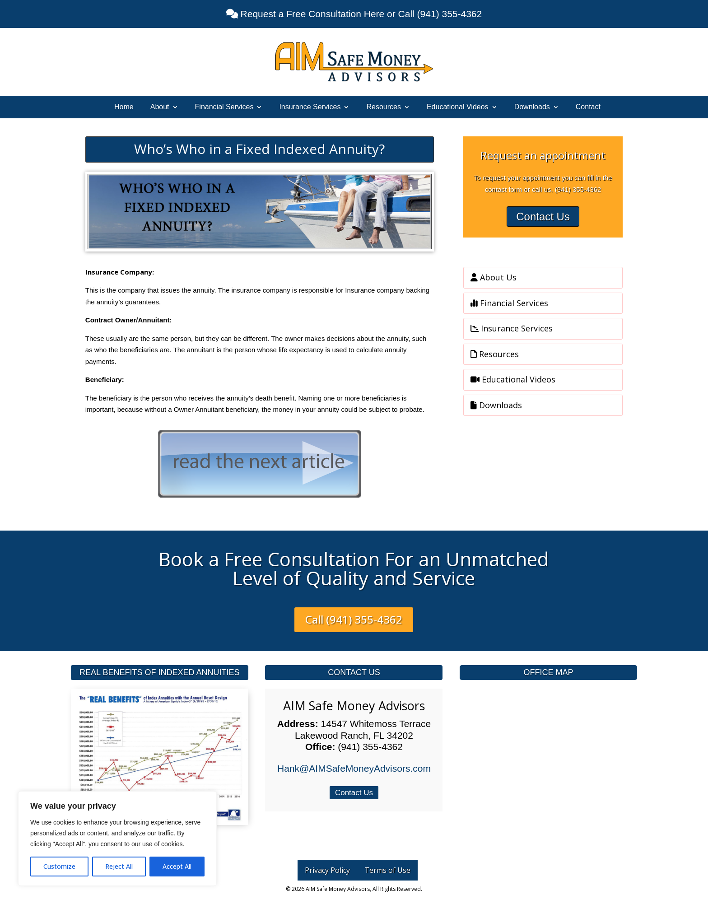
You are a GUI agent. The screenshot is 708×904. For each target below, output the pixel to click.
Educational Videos (458, 107)
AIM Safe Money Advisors (354, 705)
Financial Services (224, 107)
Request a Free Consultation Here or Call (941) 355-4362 (360, 14)
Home (124, 107)
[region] (117, 838)
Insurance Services (309, 107)
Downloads (532, 107)
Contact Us (543, 216)
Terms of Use (387, 870)
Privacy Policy (327, 870)
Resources (383, 107)
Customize (59, 866)
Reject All (119, 866)
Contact (588, 107)
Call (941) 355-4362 (353, 619)
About (159, 107)
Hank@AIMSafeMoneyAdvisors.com (354, 768)
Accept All (177, 866)
